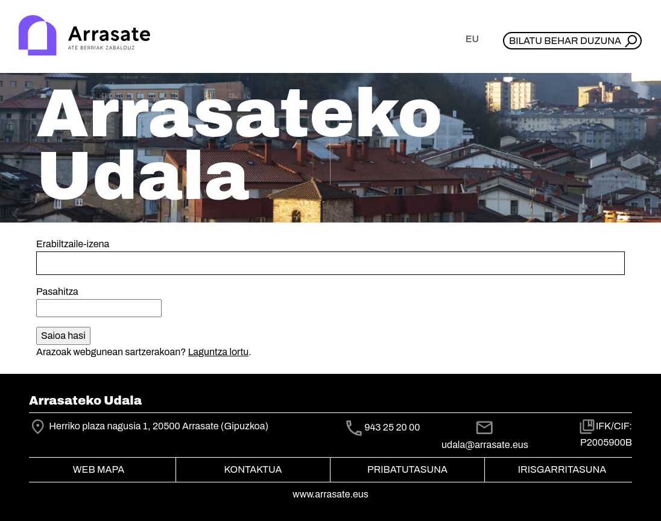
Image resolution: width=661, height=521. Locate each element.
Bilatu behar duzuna (565, 41)
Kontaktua (253, 469)
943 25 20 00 (392, 427)
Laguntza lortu (218, 352)
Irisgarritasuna (562, 469)
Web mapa (98, 469)
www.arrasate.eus (330, 494)
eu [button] (472, 39)
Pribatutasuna (407, 469)
